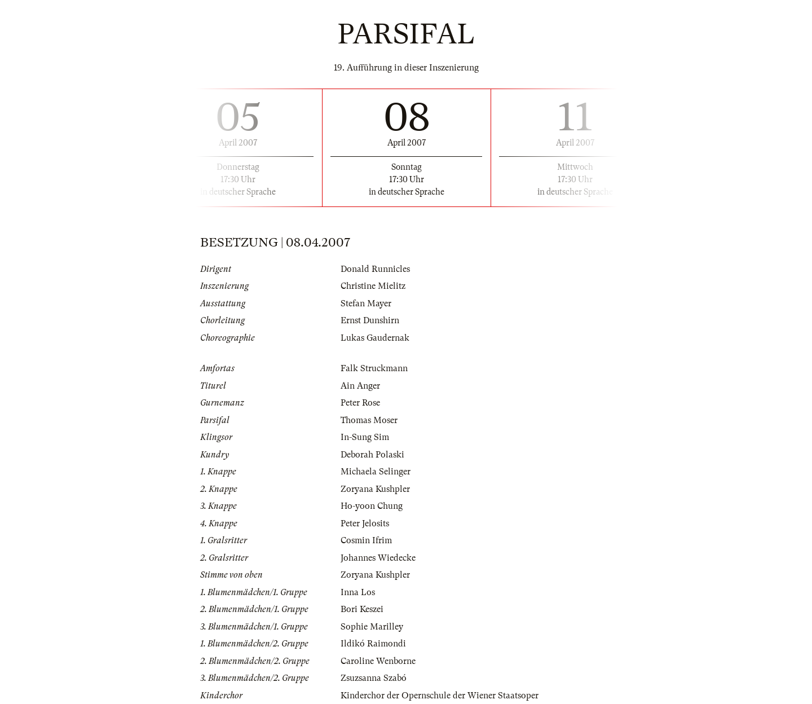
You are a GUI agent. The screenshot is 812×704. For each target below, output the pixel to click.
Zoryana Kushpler (375, 489)
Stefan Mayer (366, 303)
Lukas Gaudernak (375, 338)
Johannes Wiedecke (378, 558)
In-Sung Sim (365, 437)
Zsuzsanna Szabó (374, 678)
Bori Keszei (362, 609)
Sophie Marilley (372, 627)
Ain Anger (360, 386)
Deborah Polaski (372, 455)
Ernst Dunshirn (370, 320)
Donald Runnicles (375, 269)
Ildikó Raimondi (373, 644)
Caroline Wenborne (378, 661)
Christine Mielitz (373, 286)
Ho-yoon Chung (372, 506)
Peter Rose (360, 403)
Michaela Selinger (376, 472)
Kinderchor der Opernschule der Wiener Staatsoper (440, 695)
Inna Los (358, 592)
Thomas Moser (369, 420)
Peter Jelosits (365, 523)
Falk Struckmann (374, 368)
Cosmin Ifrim (366, 540)
